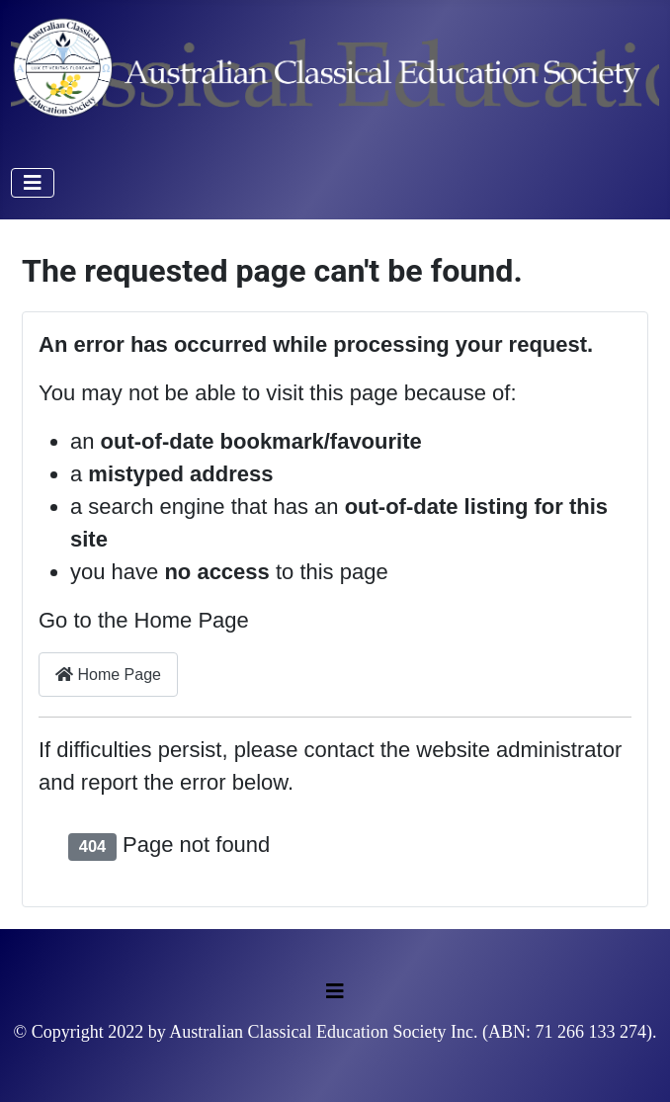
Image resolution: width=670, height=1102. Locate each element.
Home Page (108, 674)
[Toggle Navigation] (32, 183)
